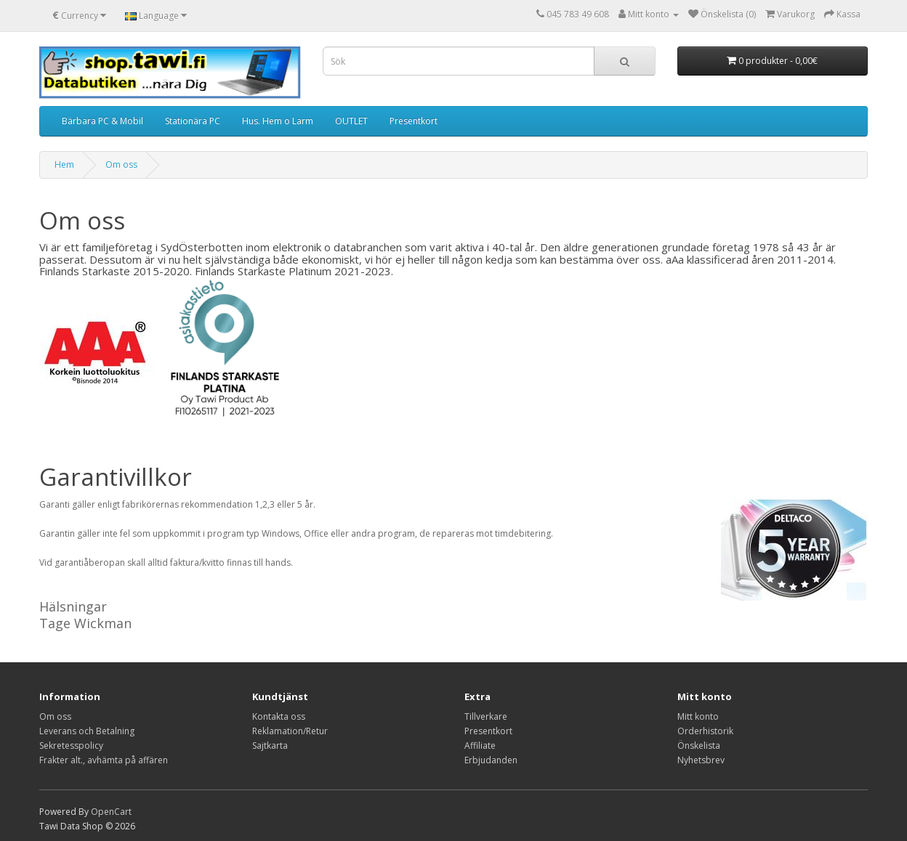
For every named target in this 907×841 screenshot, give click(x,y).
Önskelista (698, 745)
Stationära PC (192, 121)
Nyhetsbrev (701, 760)
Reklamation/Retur (290, 731)
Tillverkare (485, 716)
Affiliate (480, 745)
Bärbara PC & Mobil (102, 121)
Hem (64, 164)
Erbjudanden (490, 760)
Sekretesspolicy (71, 745)
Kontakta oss (278, 716)
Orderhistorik (705, 731)
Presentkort (414, 121)
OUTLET (351, 121)
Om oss (121, 164)
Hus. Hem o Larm (277, 121)
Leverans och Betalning (86, 731)
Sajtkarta (270, 745)
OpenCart (111, 811)
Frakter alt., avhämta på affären (103, 760)
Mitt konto (698, 716)
